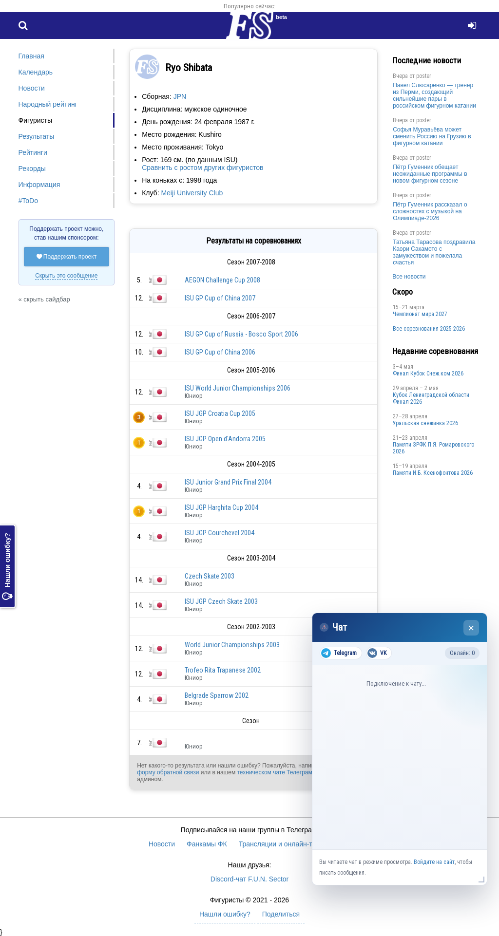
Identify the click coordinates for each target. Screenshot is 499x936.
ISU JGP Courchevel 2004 (219, 533)
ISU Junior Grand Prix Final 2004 (228, 482)
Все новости (408, 276)
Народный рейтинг (48, 104)
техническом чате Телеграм (274, 772)
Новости (32, 88)
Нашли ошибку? (7, 566)
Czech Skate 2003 (209, 576)
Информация (39, 184)
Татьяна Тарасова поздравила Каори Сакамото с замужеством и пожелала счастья (434, 252)
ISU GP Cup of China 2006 (220, 352)
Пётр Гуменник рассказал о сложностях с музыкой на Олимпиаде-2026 (430, 211)
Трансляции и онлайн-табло (283, 844)
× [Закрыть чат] (471, 628)
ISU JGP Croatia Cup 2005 (220, 413)
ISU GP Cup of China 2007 (220, 298)
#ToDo (28, 201)
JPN (179, 96)
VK (376, 653)
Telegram (339, 653)
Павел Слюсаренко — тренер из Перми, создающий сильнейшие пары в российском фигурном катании (434, 95)
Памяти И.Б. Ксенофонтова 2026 (433, 472)
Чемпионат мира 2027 (420, 314)
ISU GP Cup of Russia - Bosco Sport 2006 (241, 334)
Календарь (36, 72)
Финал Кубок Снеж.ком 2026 (428, 373)
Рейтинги (33, 152)
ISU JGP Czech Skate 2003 (221, 601)
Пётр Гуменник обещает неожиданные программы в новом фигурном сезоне (430, 174)
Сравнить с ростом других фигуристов (202, 167)
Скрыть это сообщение (66, 275)
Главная (31, 56)
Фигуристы (36, 120)
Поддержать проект (67, 256)
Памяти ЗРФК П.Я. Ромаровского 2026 (433, 448)
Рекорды (32, 168)
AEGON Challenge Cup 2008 (222, 280)
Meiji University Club (192, 193)
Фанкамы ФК (207, 844)
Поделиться (281, 914)
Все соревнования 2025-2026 (429, 328)
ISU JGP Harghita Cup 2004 (221, 507)
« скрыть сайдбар (44, 299)
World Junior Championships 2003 (232, 645)
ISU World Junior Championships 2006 (237, 388)
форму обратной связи (168, 772)
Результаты (37, 136)
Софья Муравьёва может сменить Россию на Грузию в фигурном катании (432, 136)
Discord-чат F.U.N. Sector (249, 879)
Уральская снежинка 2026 (425, 423)
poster (423, 76)
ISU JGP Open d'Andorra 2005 (225, 439)
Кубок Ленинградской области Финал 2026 (431, 398)
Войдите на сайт (434, 862)
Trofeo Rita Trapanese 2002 (223, 670)
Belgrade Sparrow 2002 (217, 695)
